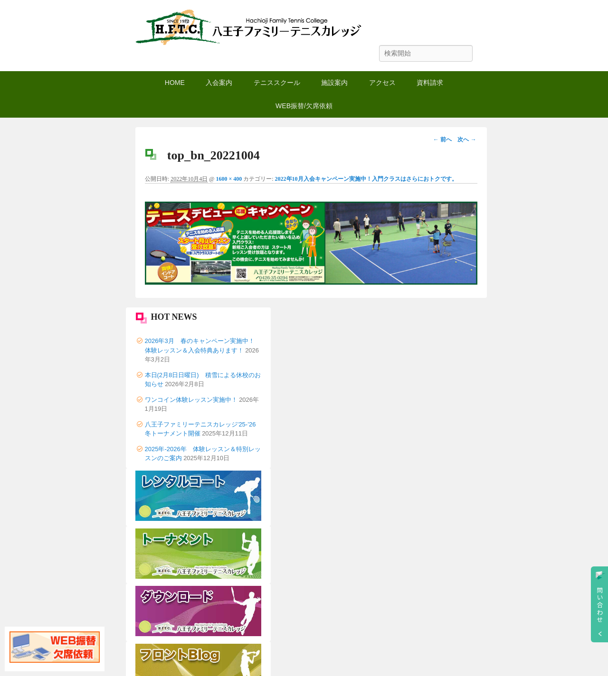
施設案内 (334, 82)
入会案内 (219, 82)
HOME (175, 82)
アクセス (382, 82)
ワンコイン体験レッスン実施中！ (191, 399)
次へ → (466, 139)
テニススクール (277, 82)
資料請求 (430, 82)
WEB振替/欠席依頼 (304, 106)
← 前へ (442, 139)
